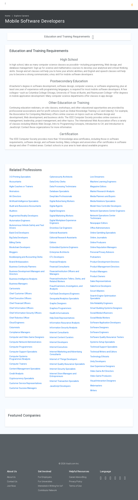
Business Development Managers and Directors (26, 272)
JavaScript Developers (60, 386)
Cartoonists (14, 288)
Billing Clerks (15, 242)
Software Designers (99, 327)
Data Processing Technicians (63, 186)
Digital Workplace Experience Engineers (63, 221)
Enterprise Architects (59, 252)
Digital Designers (57, 211)
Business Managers (18, 284)
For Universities (45, 481)
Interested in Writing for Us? (50, 486)
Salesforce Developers (100, 286)
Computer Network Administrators (25, 342)
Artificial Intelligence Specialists (23, 201)
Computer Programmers (20, 347)
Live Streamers (97, 177)
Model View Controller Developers (105, 206)
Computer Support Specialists (23, 352)
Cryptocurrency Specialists (21, 378)
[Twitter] (112, 478)
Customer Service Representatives (25, 383)
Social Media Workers (100, 318)
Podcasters (95, 257)
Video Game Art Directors (102, 371)
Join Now (11, 486)
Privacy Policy (75, 481)
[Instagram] (117, 478)
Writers (93, 390)
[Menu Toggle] (5, 3)
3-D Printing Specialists (20, 177)
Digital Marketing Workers (61, 216)
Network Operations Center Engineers (107, 211)
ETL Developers (57, 257)
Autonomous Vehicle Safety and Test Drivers (26, 226)
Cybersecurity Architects (61, 177)
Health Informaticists (59, 313)
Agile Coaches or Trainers (21, 186)
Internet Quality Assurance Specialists (67, 364)
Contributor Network (47, 490)
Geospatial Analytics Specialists (64, 298)
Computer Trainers (18, 364)
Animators (14, 191)
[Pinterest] (121, 478)
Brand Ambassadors (18, 262)
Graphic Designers (58, 303)
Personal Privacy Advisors (102, 252)
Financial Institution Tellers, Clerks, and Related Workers (67, 280)
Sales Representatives (100, 281)
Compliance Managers (19, 332)
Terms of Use (75, 486)
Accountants (15, 181)
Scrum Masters (97, 291)
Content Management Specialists (24, 369)
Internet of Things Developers (63, 359)
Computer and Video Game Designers (26, 337)
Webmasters (96, 385)
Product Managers (98, 271)
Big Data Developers (18, 237)
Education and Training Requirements (69, 36)
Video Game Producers (100, 376)
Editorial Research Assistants (63, 237)
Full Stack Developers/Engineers (64, 294)
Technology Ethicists (99, 356)
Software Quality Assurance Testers (107, 337)
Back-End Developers (19, 233)
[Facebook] (102, 478)
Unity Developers (98, 361)
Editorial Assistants (58, 233)
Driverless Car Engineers (61, 228)
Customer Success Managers (23, 388)
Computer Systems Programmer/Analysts (19, 357)
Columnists (14, 327)
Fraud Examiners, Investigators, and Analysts (66, 287)
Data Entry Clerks (58, 181)
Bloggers (13, 252)
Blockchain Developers (19, 247)
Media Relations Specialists (102, 201)
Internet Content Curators (61, 337)
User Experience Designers (102, 366)
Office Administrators (100, 228)
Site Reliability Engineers (101, 303)
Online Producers (98, 242)
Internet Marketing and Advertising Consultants (66, 353)
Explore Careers (21, 16)
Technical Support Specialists (103, 347)
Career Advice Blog (77, 477)
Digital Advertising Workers (62, 201)
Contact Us (12, 481)
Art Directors (15, 196)
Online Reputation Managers (103, 247)
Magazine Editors (98, 186)
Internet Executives (58, 347)
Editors (53, 242)
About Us (11, 477)
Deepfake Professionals (61, 196)
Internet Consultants (59, 332)
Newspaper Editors (99, 223)
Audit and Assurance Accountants (25, 206)
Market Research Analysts (102, 191)
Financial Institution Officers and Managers (64, 272)
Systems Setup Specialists (102, 342)
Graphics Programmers (60, 308)
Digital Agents (56, 206)
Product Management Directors (104, 266)
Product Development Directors (104, 262)
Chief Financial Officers (20, 303)
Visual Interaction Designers (103, 381)
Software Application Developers (105, 322)
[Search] (132, 5)
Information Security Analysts (63, 327)
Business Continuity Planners (22, 266)
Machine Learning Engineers (103, 181)
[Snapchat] (126, 478)
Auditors (13, 211)
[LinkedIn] (107, 478)
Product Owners (97, 276)
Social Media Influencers (101, 313)
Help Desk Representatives (62, 318)
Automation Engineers (19, 220)
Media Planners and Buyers (102, 196)
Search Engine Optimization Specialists (103, 297)
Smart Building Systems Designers (106, 308)
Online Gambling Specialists (103, 233)
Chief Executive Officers (20, 298)
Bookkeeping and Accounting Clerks (26, 257)
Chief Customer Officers (20, 293)
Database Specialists (59, 191)
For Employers (45, 477)
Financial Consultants (59, 266)
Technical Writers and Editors (103, 352)
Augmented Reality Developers (23, 216)
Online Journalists (98, 237)
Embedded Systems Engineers (64, 247)
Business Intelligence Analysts (23, 279)
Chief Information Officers (21, 308)
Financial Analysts (58, 262)
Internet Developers (59, 342)
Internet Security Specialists (63, 369)
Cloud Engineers (16, 322)
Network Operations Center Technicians (102, 216)
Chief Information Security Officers (25, 313)
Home (7, 16)
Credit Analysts (16, 373)
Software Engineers (99, 332)
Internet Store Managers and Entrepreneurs (63, 374)
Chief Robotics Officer (19, 318)
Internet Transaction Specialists (64, 381)
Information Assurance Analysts (65, 323)
